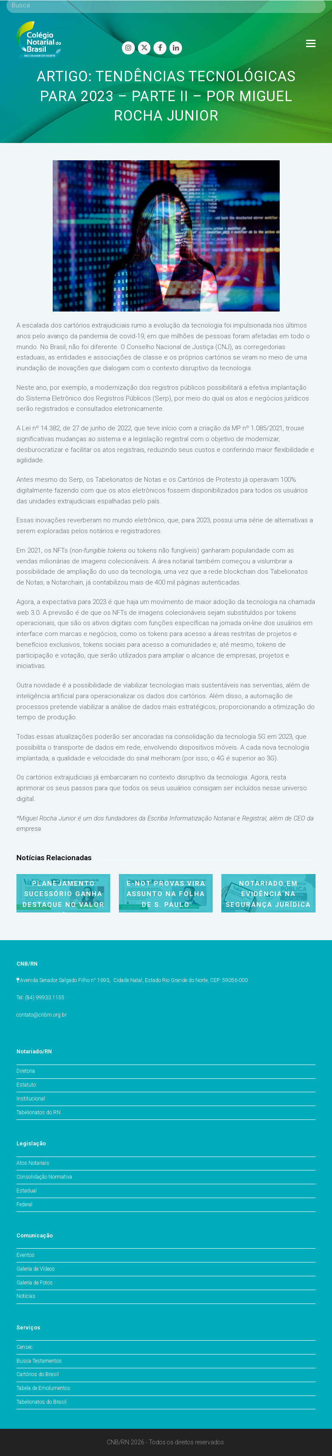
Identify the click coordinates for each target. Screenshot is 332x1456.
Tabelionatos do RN (38, 1112)
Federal (24, 1205)
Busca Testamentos (39, 1361)
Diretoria (25, 1071)
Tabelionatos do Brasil (41, 1402)
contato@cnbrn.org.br (41, 1015)
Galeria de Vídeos (35, 1269)
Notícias (25, 1296)
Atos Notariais (32, 1163)
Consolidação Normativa (44, 1177)
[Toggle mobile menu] (311, 43)
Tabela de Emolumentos (43, 1388)
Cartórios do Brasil (37, 1374)
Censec (24, 1347)
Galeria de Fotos (34, 1283)
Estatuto (26, 1085)
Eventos (25, 1255)
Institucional (30, 1099)
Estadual (26, 1191)
